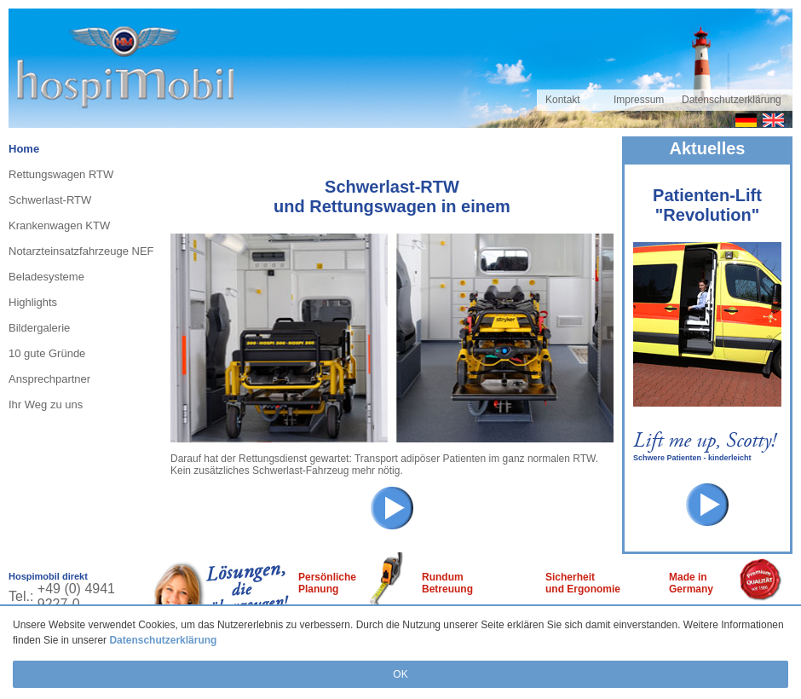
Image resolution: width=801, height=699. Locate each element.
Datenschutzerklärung (162, 640)
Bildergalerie (39, 327)
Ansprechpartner (49, 379)
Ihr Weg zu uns (46, 404)
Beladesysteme (46, 276)
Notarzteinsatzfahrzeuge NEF (81, 251)
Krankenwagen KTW (59, 225)
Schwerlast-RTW (50, 200)
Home (24, 148)
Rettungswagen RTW (61, 174)
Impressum (639, 100)
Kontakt (562, 100)
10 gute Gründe (47, 353)
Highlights (33, 302)
